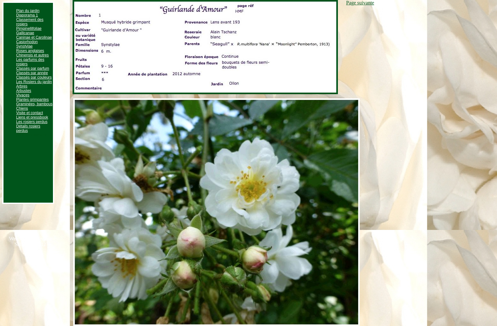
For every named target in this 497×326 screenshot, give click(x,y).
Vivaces (22, 95)
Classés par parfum (32, 68)
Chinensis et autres (32, 55)
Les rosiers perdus (32, 122)
